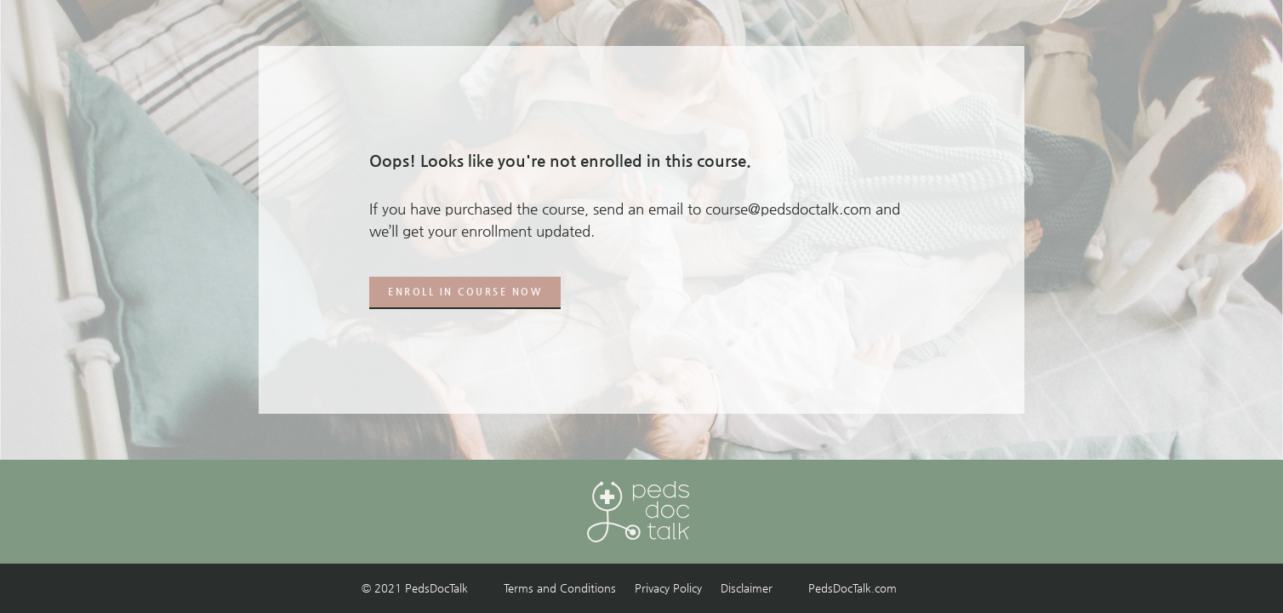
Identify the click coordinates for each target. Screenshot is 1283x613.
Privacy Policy (668, 587)
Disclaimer (747, 587)
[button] (465, 292)
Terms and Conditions (560, 587)
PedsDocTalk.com (852, 587)
